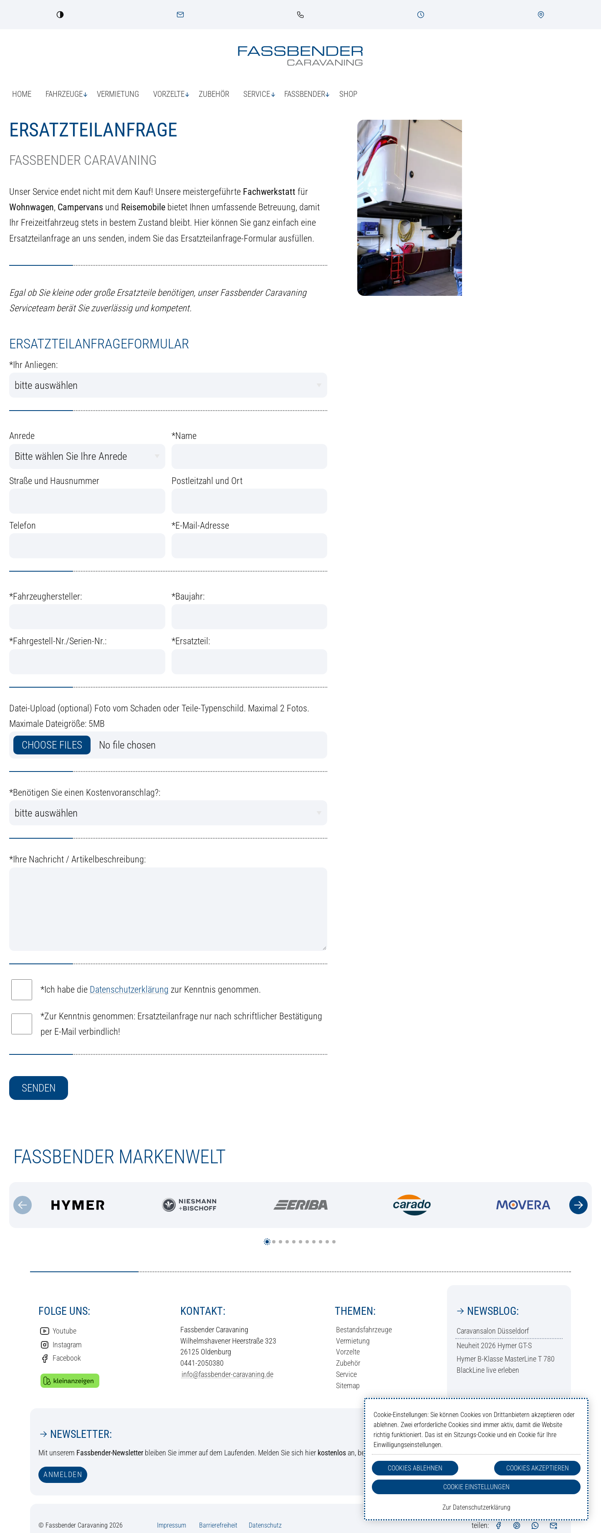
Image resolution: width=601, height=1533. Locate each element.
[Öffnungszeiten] (421, 14)
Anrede (22, 436)
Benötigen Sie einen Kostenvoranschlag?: (84, 792)
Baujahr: (188, 596)
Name (184, 436)
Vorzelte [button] (168, 94)
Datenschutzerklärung (129, 989)
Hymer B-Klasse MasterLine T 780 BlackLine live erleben (506, 1364)
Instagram (61, 1345)
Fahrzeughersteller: (45, 596)
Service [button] (256, 94)
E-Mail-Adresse (200, 525)
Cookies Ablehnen (415, 1468)
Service (346, 1374)
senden (39, 1088)
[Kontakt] (180, 14)
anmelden (62, 1474)
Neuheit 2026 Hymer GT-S (494, 1345)
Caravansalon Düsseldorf (493, 1330)
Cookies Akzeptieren (537, 1468)
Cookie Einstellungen (476, 1487)
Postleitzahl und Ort (207, 481)
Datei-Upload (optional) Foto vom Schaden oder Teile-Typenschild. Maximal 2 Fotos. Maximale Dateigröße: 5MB (159, 716)
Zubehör (214, 94)
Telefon (22, 525)
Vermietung (118, 94)
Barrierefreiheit (218, 1525)
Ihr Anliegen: (33, 365)
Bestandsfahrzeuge (364, 1329)
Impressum (171, 1525)
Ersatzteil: (191, 641)
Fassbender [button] (304, 94)
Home (21, 94)
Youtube (58, 1331)
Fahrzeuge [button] (64, 94)
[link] (300, 14)
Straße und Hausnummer (54, 481)
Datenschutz (265, 1525)
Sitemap (348, 1385)
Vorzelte (348, 1351)
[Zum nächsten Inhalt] (578, 1205)
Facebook (60, 1359)
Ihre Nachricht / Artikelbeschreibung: (77, 859)
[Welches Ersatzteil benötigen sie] (250, 661)
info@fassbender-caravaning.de (227, 1374)
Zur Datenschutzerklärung (476, 1507)
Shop (348, 94)
